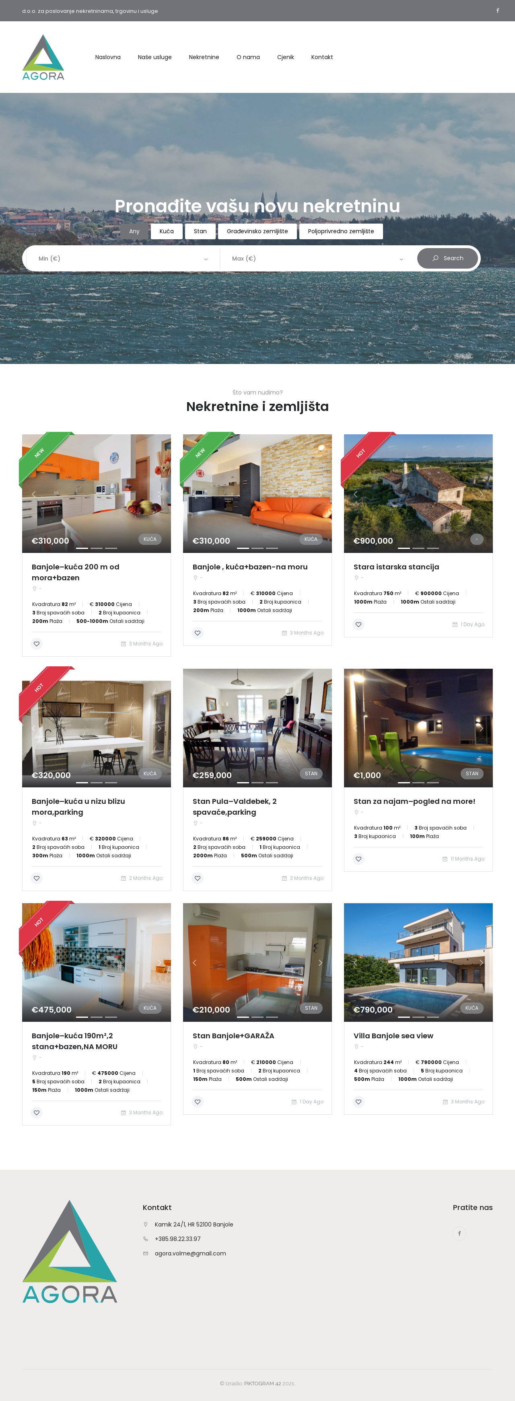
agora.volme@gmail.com (190, 1253)
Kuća (167, 231)
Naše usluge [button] (155, 57)
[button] (194, 728)
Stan (200, 231)
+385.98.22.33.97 (178, 1239)
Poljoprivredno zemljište (341, 231)
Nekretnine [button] (204, 57)
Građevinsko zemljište (257, 231)
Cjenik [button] (285, 57)
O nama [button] (248, 57)
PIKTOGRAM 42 (262, 1383)
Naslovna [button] (108, 57)
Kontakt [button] (322, 57)
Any (134, 231)
